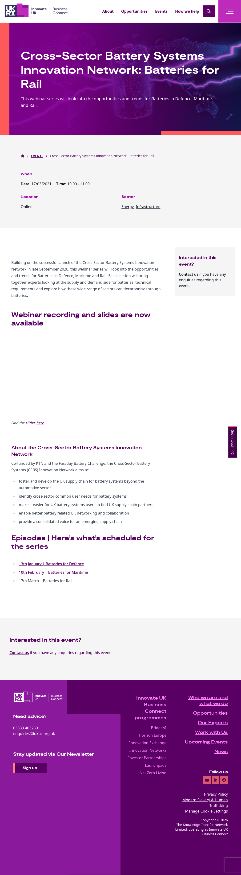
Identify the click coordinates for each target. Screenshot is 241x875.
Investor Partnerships (147, 757)
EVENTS (37, 156)
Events (161, 11)
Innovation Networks (147, 750)
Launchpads (155, 765)
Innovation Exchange (147, 742)
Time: (61, 183)
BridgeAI (159, 727)
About (108, 11)
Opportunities (134, 11)
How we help (187, 11)
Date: (26, 183)
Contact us (188, 274)
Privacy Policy (216, 794)
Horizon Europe (152, 735)
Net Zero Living (153, 772)
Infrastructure (148, 206)
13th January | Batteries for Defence (51, 563)
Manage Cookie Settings (206, 811)
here (40, 423)
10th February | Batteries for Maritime (53, 572)
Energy (127, 206)
